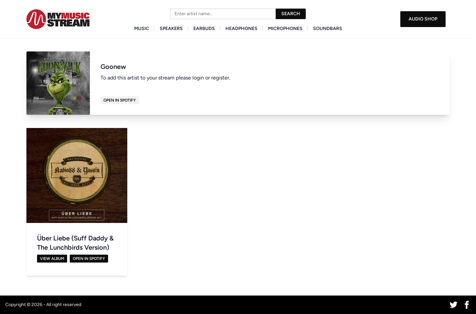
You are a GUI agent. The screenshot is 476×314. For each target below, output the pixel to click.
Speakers (171, 28)
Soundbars (327, 28)
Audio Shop (423, 19)
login (198, 78)
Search (290, 13)
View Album (52, 258)
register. (220, 78)
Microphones (285, 28)
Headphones (241, 28)
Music (141, 28)
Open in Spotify (119, 100)
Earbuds (204, 28)
